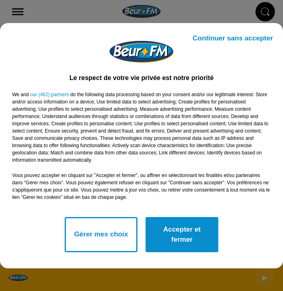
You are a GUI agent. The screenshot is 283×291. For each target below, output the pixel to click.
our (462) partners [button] (49, 94)
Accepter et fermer (182, 235)
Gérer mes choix (101, 234)
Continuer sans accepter (233, 38)
